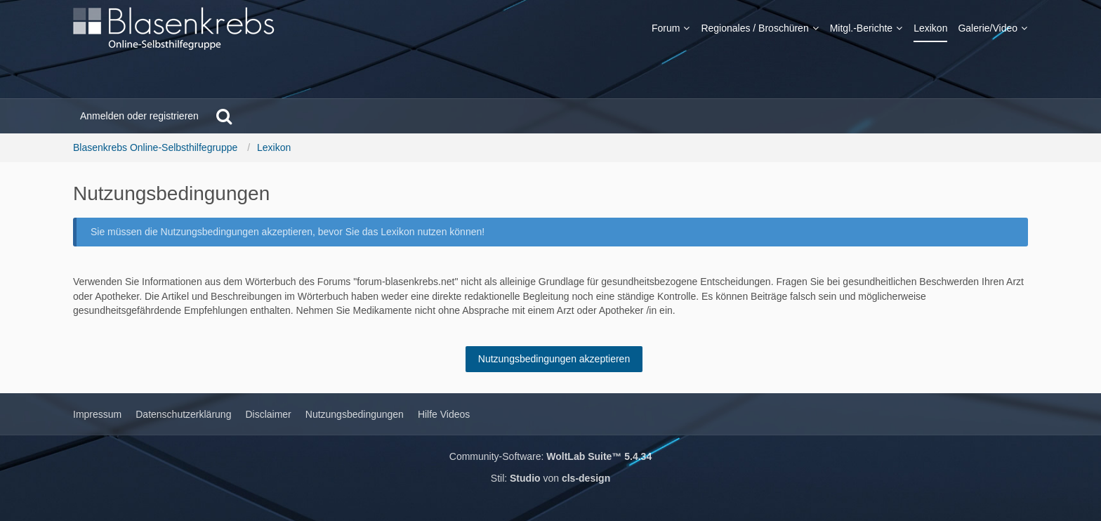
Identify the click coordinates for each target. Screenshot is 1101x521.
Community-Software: (550, 456)
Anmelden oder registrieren (139, 115)
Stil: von (550, 478)
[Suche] (224, 115)
